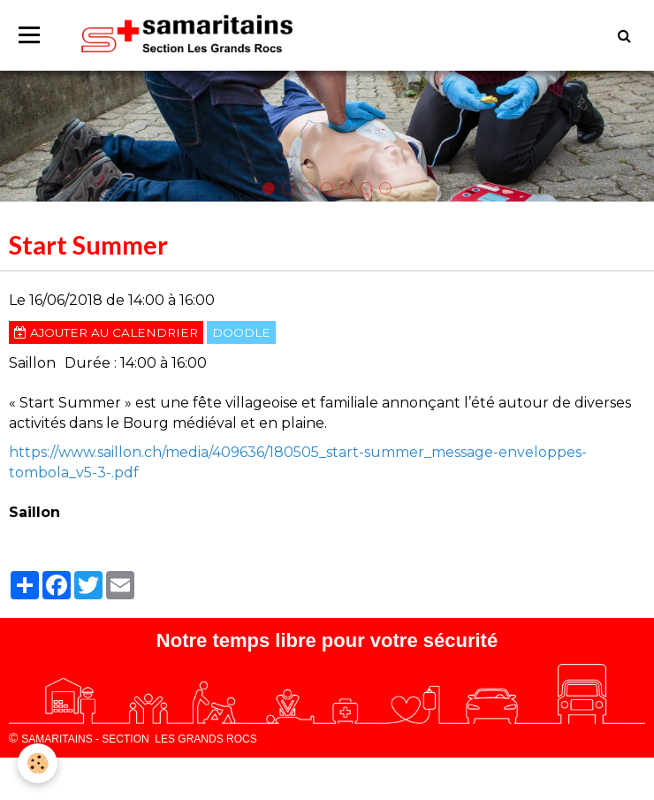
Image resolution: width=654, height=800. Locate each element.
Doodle (241, 332)
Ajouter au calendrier (106, 332)
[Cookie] (37, 763)
